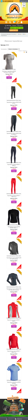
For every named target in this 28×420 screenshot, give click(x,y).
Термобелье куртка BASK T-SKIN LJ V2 (14, 351)
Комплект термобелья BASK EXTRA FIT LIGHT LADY (9, 72)
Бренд (19, 34)
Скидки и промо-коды (17, 28)
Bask (24, 34)
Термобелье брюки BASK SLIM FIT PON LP (14, 134)
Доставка (6, 27)
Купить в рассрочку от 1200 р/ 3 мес (14, 131)
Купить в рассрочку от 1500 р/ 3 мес (14, 224)
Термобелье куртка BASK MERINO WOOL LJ (14, 227)
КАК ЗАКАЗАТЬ (13, 407)
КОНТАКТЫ (13, 405)
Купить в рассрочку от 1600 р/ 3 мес (14, 193)
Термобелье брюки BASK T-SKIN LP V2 (13, 196)
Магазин (8, 25)
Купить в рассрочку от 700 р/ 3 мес (14, 100)
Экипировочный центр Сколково (8, 34)
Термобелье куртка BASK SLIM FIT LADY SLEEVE (14, 258)
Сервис (13, 410)
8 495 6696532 (8, 1)
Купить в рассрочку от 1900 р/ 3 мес (14, 317)
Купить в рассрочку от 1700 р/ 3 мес (14, 349)
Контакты (20, 25)
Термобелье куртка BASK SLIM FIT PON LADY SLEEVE (14, 289)
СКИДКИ (13, 403)
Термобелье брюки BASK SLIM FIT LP (14, 103)
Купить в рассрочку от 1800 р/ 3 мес (14, 162)
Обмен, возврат (14, 409)
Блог (13, 412)
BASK (7, 45)
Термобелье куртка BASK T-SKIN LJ (14, 320)
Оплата (14, 25)
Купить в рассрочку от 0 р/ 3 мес (9, 69)
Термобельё (4, 35)
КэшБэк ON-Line (14, 30)
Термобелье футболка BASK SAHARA (14, 383)
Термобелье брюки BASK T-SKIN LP (13, 165)
